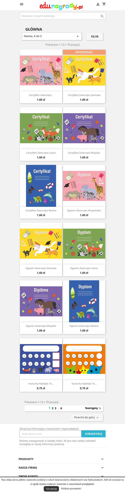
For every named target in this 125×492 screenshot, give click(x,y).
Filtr (94, 36)
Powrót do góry (86, 418)
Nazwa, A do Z (52, 36)
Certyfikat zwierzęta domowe (84, 95)
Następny (93, 408)
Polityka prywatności (71, 488)
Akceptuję (51, 488)
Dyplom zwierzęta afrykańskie (84, 210)
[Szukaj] (62, 15)
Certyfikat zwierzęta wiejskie (84, 152)
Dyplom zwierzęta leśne (84, 268)
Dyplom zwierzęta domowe (41, 268)
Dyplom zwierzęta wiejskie (41, 325)
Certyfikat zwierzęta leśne (41, 152)
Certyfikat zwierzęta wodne (41, 210)
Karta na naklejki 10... (41, 383)
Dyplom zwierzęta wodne (84, 325)
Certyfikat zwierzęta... (41, 95)
